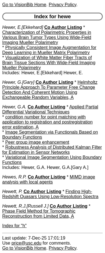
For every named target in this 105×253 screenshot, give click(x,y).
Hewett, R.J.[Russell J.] (25, 206)
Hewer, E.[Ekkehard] (22, 27)
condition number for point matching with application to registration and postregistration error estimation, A (47, 122)
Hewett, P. (12, 191)
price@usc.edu (26, 243)
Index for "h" (14, 225)
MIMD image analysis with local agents (48, 179)
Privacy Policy (62, 4)
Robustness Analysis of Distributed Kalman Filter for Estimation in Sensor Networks (52, 150)
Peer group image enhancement (37, 142)
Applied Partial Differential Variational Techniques (50, 109)
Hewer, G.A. (14, 107)
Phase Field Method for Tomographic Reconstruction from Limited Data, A (38, 214)
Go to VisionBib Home (24, 4)
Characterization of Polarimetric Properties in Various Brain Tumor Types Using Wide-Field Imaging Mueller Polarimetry (46, 37)
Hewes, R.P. (14, 177)
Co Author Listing (63, 27)
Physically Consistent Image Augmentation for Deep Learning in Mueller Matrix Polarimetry (49, 50)
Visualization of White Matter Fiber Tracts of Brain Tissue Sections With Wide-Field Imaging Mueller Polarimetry (48, 62)
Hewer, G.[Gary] (18, 82)
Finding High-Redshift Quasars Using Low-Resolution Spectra (50, 194)
